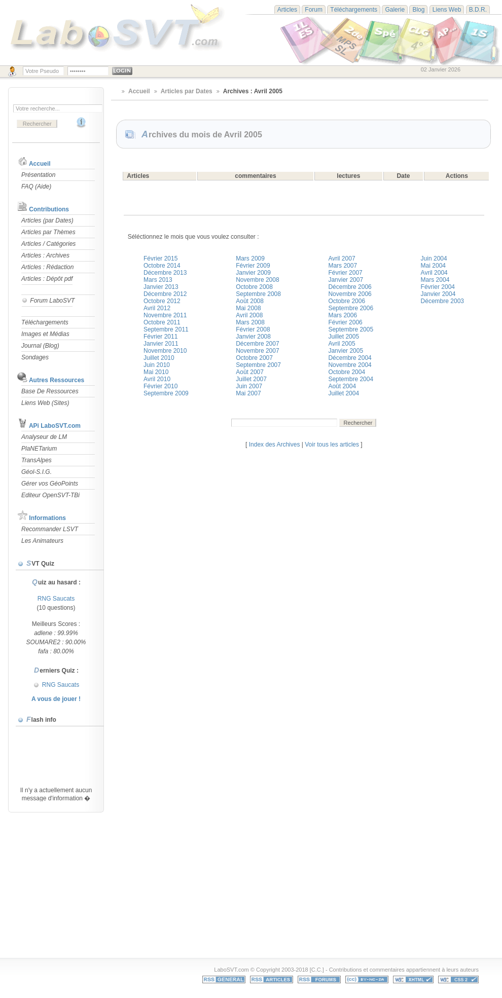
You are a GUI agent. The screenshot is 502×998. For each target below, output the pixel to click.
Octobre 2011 (162, 322)
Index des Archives (274, 444)
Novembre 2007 (257, 350)
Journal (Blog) (40, 345)
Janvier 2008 (253, 336)
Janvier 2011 (161, 343)
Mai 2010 (156, 372)
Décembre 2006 (349, 286)
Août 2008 (250, 301)
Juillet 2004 (343, 393)
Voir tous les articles (332, 444)
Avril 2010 (157, 379)
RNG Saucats (56, 598)
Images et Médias (45, 334)
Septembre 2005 (350, 329)
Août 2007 (250, 372)
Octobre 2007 (254, 357)
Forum (313, 9)
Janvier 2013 (161, 286)
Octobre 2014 (162, 265)
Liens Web (447, 9)
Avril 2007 (341, 258)
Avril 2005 (341, 343)
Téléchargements (353, 9)
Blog (418, 9)
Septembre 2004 (350, 379)
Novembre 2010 (165, 350)
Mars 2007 (342, 265)
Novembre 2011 (165, 315)
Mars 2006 (342, 315)
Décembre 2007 (257, 343)
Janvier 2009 (253, 272)
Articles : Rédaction (47, 267)
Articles (287, 9)
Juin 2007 (249, 386)
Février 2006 (345, 322)
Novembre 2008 (257, 279)
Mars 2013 (158, 279)
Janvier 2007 (345, 279)
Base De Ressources (50, 391)
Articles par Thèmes (48, 232)
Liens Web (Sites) (45, 402)
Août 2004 (342, 386)
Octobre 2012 (162, 301)
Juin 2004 (434, 258)
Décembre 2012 (165, 294)
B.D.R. (478, 9)
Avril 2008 (249, 315)
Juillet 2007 (251, 379)
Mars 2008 (250, 322)
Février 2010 (160, 386)
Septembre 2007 (258, 364)
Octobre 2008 (254, 286)
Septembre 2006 (350, 308)
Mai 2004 (433, 265)
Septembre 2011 (166, 329)
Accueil (40, 163)
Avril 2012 (157, 308)
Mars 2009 (250, 258)
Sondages (35, 357)
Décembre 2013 (165, 272)
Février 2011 (160, 336)
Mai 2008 (248, 308)
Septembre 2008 (258, 294)
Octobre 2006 (346, 301)
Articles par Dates (186, 91)
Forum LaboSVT (48, 300)
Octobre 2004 (346, 372)
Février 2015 (160, 258)
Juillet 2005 (343, 336)
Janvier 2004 (438, 294)
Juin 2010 (157, 364)
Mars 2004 (435, 279)
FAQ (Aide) (36, 186)
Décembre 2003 (442, 301)
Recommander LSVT (49, 529)
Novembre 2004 (349, 364)
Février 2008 (253, 329)
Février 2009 (253, 265)
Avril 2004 (434, 272)
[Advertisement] (174, 886)
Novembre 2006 (349, 294)
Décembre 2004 (349, 357)
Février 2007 (345, 272)
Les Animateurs (42, 540)
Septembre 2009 (166, 393)
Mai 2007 (248, 393)
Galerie (395, 9)
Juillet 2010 (159, 357)
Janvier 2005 (345, 350)
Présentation (38, 174)
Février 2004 (438, 286)
